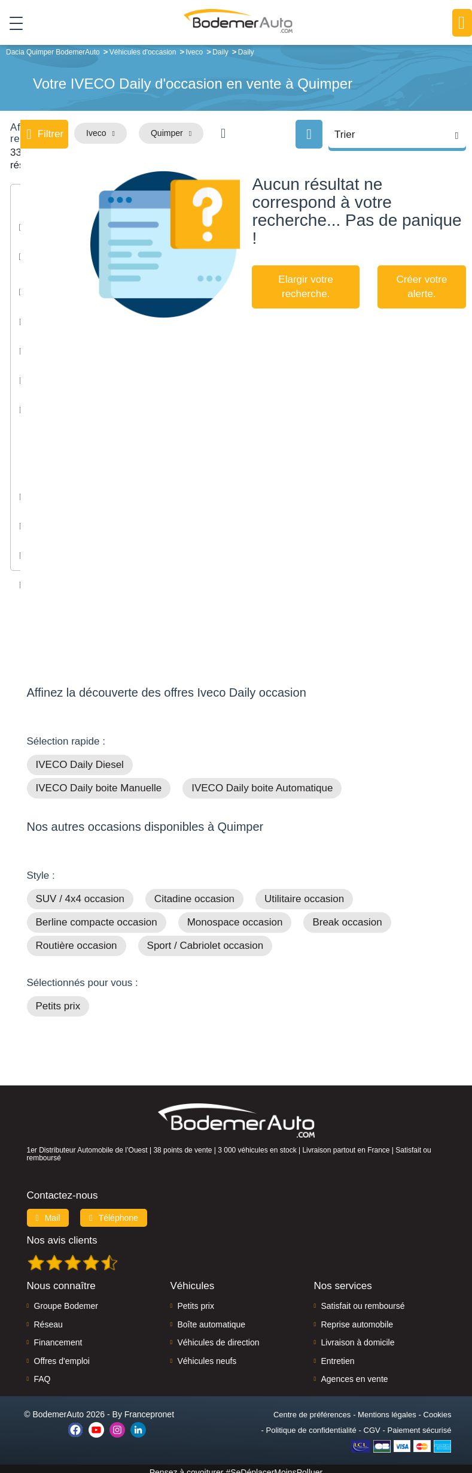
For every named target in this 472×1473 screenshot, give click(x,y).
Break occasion (347, 915)
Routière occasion (76, 938)
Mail (48, 1210)
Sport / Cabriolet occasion (205, 938)
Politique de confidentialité (311, 1422)
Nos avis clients (62, 1233)
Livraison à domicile (357, 1335)
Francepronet (149, 1407)
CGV (372, 1422)
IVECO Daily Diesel (80, 757)
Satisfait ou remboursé (362, 1298)
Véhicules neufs (206, 1353)
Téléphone (113, 1210)
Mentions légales (387, 1407)
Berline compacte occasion (96, 915)
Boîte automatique (211, 1317)
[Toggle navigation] (11, 23)
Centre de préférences (312, 1407)
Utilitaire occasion (304, 891)
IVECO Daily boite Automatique (262, 781)
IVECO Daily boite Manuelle (99, 781)
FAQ (42, 1372)
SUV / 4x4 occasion (80, 891)
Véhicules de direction (218, 1335)
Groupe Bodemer (66, 1298)
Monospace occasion (235, 915)
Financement (58, 1335)
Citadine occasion (194, 891)
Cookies (438, 1407)
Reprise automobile (357, 1317)
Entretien (337, 1353)
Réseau (48, 1317)
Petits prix (58, 999)
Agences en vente (354, 1372)
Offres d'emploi (62, 1353)
